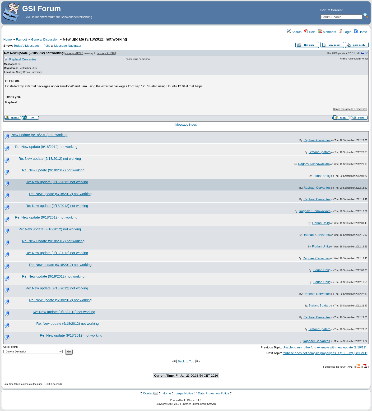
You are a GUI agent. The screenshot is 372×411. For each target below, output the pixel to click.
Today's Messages (26, 45)
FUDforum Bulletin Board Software (198, 404)
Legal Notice (184, 393)
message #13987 (106, 53)
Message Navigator (67, 45)
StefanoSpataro (320, 152)
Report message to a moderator (350, 109)
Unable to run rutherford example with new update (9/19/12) (324, 347)
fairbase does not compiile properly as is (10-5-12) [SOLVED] (325, 353)
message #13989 (74, 53)
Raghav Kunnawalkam (314, 164)
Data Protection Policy (213, 393)
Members (327, 32)
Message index (186, 124)
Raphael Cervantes (22, 59)
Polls (46, 45)
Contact (148, 393)
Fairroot (21, 39)
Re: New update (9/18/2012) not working (34, 53)
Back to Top (186, 361)
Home (360, 32)
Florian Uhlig (321, 176)
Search (294, 32)
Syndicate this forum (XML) (339, 366)
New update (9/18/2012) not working (39, 135)
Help (310, 32)
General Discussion (45, 39)
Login (345, 32)
